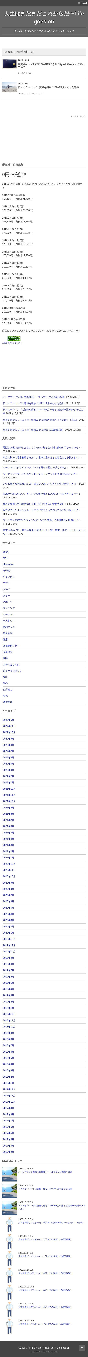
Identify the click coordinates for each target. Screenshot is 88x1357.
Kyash (29, 73)
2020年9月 (8, 882)
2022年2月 (8, 776)
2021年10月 (9, 801)
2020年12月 (9, 864)
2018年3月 (8, 1070)
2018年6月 (8, 1052)
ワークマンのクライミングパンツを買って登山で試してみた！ (36, 467)
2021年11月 (9, 795)
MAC (5, 558)
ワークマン (9, 614)
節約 (23, 73)
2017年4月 (8, 1139)
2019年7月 (8, 970)
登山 (5, 677)
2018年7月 (8, 1045)
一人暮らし (9, 620)
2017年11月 (9, 1095)
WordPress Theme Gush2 (44, 1351)
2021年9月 (8, 807)
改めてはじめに (11, 664)
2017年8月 (8, 1114)
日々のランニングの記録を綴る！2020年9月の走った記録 (48, 87)
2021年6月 (8, 826)
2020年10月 (9, 876)
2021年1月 (8, 857)
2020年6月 (8, 901)
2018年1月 (8, 1083)
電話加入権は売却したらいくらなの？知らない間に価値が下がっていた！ (42, 447)
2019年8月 (8, 964)
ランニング (26, 93)
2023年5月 (8, 720)
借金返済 (7, 633)
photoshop (8, 564)
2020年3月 (8, 920)
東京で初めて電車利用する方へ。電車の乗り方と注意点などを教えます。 (42, 457)
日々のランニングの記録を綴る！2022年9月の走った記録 (33, 403)
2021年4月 (8, 839)
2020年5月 (8, 907)
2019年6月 (8, 976)
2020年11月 (9, 870)
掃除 (5, 658)
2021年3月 (8, 845)
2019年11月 (9, 945)
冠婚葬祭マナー (11, 646)
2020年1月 (8, 932)
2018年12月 (9, 1014)
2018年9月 (8, 1033)
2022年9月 (8, 738)
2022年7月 (8, 751)
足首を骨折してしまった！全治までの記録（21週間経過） (33, 429)
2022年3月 (8, 770)
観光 (5, 696)
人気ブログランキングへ (12, 343)
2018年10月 (9, 1026)
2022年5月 (8, 763)
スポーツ (7, 602)
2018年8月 (8, 1039)
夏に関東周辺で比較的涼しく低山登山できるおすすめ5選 (33, 504)
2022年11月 (9, 726)
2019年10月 (9, 951)
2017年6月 (8, 1127)
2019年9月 (8, 958)
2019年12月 (9, 939)
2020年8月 (8, 889)
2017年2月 (8, 1152)
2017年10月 (9, 1102)
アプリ (6, 583)
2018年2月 (8, 1077)
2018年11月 (9, 1020)
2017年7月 (8, 1120)
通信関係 (7, 702)
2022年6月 (8, 757)
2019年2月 (8, 1001)
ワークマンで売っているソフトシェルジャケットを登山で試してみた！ (40, 474)
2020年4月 (8, 914)
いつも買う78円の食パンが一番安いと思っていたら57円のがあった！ (40, 484)
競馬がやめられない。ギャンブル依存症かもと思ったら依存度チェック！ (42, 494)
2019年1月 (8, 1008)
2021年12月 (9, 789)
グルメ (6, 589)
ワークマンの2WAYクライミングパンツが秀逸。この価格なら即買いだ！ (41, 520)
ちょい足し (9, 577)
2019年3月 (8, 995)
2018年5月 (8, 1058)
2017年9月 (8, 1108)
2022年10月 (9, 732)
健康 (5, 639)
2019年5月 (8, 983)
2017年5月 (8, 1133)
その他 (6, 570)
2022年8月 (8, 745)
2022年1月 (8, 782)
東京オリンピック (12, 671)
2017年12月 (9, 1089)
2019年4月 (8, 989)
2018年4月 (8, 1064)
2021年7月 (8, 820)
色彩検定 (7, 689)
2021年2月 (8, 851)
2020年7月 (8, 895)
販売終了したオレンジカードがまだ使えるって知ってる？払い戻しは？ (40, 510)
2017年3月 (8, 1145)
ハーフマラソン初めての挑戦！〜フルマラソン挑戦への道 (33, 397)
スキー (6, 595)
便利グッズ (9, 627)
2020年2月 (8, 926)
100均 (6, 552)
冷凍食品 (7, 652)
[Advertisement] (44, 138)
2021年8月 (8, 814)
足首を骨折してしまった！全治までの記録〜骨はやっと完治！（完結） (40, 419)
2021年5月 (8, 832)
